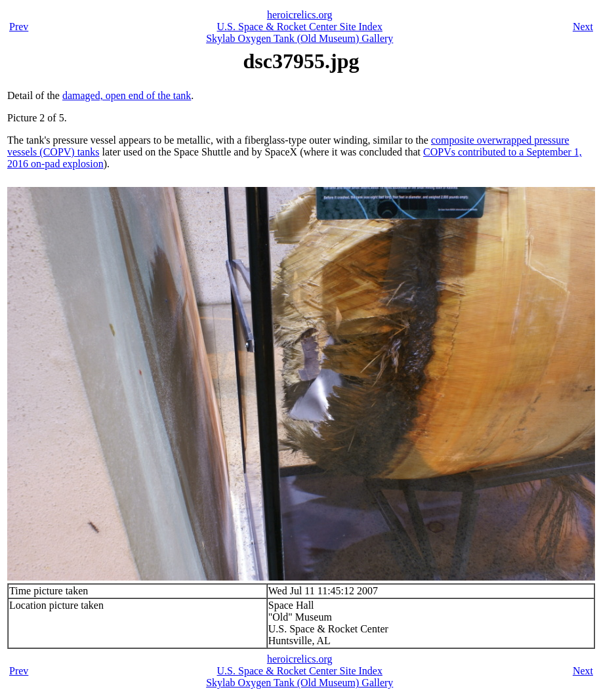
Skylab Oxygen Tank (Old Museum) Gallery (299, 38)
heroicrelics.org (300, 14)
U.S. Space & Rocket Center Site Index (299, 26)
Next (583, 26)
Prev (18, 26)
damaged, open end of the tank (126, 95)
